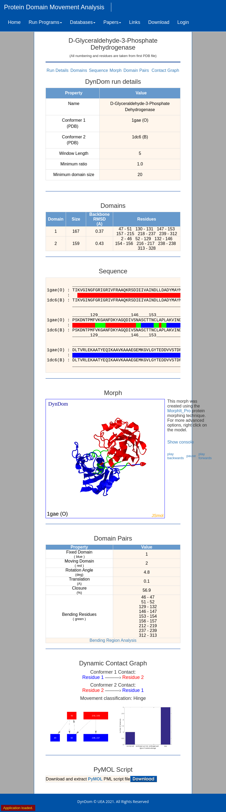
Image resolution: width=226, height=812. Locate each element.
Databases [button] (82, 22)
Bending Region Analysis (113, 640)
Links (134, 22)
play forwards (205, 456)
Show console (180, 442)
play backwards (175, 456)
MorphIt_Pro (179, 411)
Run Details (58, 70)
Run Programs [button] (45, 22)
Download (158, 22)
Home (14, 22)
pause (191, 456)
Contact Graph (165, 70)
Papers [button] (112, 22)
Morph (116, 70)
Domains (78, 70)
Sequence (98, 70)
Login (183, 22)
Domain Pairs (136, 70)
